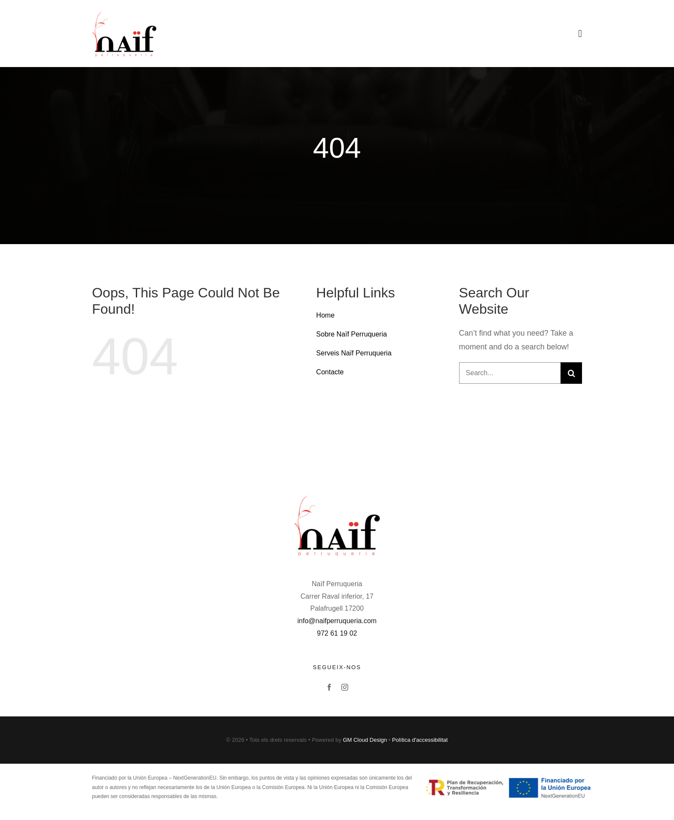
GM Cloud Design (365, 740)
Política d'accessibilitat (420, 740)
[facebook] (329, 687)
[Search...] (510, 373)
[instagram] (344, 687)
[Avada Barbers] (124, 12)
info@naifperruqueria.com (337, 620)
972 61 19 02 (337, 633)
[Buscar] (571, 373)
